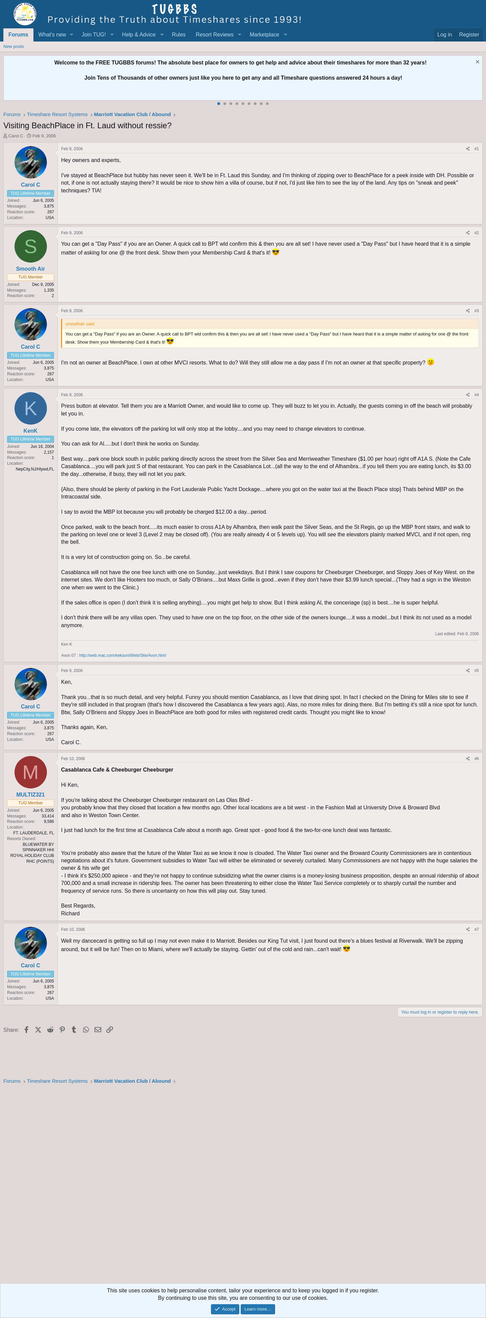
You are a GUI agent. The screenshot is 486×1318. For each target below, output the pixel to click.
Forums (18, 34)
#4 (477, 395)
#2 (477, 233)
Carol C (15, 135)
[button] (72, 34)
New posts (13, 46)
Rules (179, 34)
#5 (477, 670)
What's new (52, 34)
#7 (477, 929)
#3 (477, 310)
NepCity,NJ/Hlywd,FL (35, 469)
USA (50, 217)
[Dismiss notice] (477, 62)
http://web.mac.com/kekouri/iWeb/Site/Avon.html (122, 655)
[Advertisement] (205, 1186)
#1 (477, 148)
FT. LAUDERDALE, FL (33, 833)
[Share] (468, 149)
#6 (477, 758)
